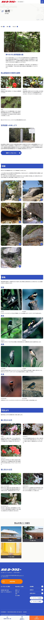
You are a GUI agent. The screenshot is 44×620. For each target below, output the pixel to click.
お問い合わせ (32, 593)
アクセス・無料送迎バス (22, 618)
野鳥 (7, 26)
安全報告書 (25, 611)
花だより (14, 26)
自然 (16, 593)
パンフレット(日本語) (37, 598)
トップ (38, 19)
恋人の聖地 (17, 595)
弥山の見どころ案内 (19, 586)
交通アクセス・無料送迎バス (6, 592)
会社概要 (31, 586)
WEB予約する (36, 617)
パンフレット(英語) (37, 601)
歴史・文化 (17, 592)
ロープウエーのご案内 (5, 586)
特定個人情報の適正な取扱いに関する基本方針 (15, 611)
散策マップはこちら (13, 153)
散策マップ (17, 590)
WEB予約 (12, 581)
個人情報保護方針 (3, 611)
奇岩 (2, 26)
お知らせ (31, 590)
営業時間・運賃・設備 (7, 618)
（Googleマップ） (21, 575)
